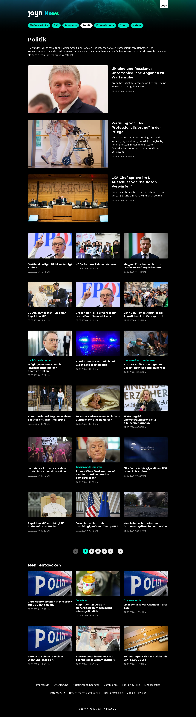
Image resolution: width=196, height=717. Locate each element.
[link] (120, 551)
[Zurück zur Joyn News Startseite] (43, 14)
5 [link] (110, 551)
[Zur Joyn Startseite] (164, 4)
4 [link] (104, 551)
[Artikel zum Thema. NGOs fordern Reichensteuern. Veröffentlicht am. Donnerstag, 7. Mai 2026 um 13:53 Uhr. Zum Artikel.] (98, 251)
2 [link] (91, 551)
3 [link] (98, 551)
